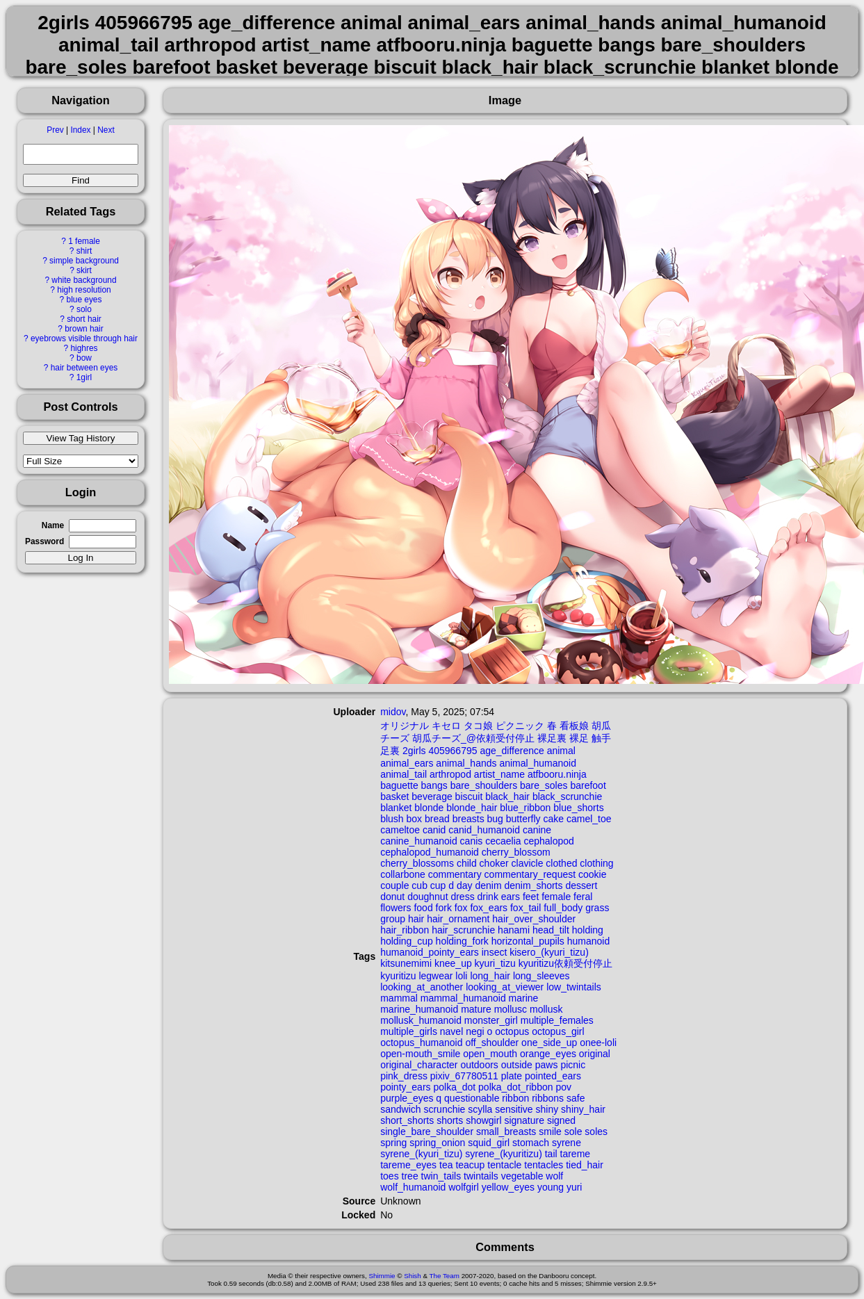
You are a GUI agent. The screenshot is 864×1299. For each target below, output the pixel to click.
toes (389, 1176)
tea (446, 1164)
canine (537, 829)
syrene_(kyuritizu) (503, 1153)
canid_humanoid (484, 829)
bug (495, 818)
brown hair (84, 329)
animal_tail (403, 774)
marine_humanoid (419, 1009)
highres (83, 348)
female (556, 896)
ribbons (548, 1098)
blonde (428, 807)
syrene (566, 1142)
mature (476, 1009)
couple (394, 885)
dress (462, 896)
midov (392, 711)
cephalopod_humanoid (429, 852)
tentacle (504, 1164)
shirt (84, 251)
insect (494, 952)
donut (392, 896)
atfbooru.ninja (557, 774)
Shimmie (381, 1276)
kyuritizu (398, 975)
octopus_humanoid (421, 1042)
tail (551, 1153)
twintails (481, 1176)
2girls (413, 750)
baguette (399, 785)
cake (553, 818)
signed (561, 1120)
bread (437, 818)
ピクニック (520, 725)
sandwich (400, 1109)
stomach (530, 1142)
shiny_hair (583, 1109)
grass (597, 907)
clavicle (528, 863)
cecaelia (503, 841)
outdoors (479, 1064)
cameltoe (400, 829)
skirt (84, 270)
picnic (572, 1064)
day (465, 885)
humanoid (588, 941)
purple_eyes (406, 1098)
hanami (514, 930)
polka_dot (454, 1087)
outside (516, 1064)
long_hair (490, 975)
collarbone (402, 874)
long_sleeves (541, 975)
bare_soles (544, 785)
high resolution (84, 290)
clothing (596, 863)
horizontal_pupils (527, 941)
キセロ (446, 725)
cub (419, 885)
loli (461, 975)
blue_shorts (578, 807)
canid (434, 829)
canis (471, 841)
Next (105, 130)
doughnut (427, 896)
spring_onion (437, 1142)
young (550, 1187)
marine (524, 998)
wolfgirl (463, 1187)
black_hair (507, 796)
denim (488, 885)
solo (84, 309)
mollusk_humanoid (421, 1020)
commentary (455, 874)
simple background (84, 260)
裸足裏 (552, 738)
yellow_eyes (508, 1187)
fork (444, 907)
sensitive (513, 1109)
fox (461, 907)
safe (576, 1098)
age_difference (512, 750)
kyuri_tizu (495, 963)
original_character (418, 1064)
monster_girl (491, 1020)
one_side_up (549, 1042)
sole (573, 1131)
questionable (471, 1098)
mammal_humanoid (463, 998)
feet (531, 896)
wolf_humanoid (413, 1187)
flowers (395, 907)
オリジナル (404, 725)
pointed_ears (553, 1075)
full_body (563, 907)
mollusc (510, 1009)
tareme (575, 1153)
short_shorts (407, 1120)
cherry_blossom (516, 852)
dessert (581, 885)
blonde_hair (471, 807)
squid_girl (489, 1142)
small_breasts (506, 1131)
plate (511, 1075)
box (415, 818)
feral (582, 896)
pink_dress (403, 1075)
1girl (84, 377)
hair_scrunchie (463, 930)
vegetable (522, 1176)
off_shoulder (492, 1042)
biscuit (469, 796)
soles (596, 1131)
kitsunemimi (406, 963)
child (467, 863)
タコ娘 (478, 725)
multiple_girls (408, 1031)
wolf (554, 1176)
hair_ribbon (404, 930)
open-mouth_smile (420, 1053)
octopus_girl (558, 1031)
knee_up (453, 963)
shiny (547, 1109)
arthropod (450, 774)
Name (53, 525)
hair (416, 918)
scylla (480, 1109)
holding (587, 930)
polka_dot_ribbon (515, 1087)
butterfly (523, 818)
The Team (444, 1276)
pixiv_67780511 (464, 1075)
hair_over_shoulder (534, 918)
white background (83, 280)
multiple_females (557, 1020)
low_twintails (573, 986)
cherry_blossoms (417, 863)
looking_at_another (421, 986)
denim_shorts (533, 885)
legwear (435, 975)
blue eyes (84, 299)
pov (563, 1087)
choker (494, 863)
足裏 (390, 750)
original (594, 1053)
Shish (412, 1276)
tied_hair (584, 1164)
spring (393, 1142)
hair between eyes (84, 368)
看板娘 (574, 725)
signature (524, 1120)
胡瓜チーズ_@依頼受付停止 (473, 738)
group (392, 918)
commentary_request (530, 874)
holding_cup (406, 941)
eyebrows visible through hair (84, 338)
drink (488, 896)
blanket (395, 807)
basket (394, 796)
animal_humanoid (537, 763)
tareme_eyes (408, 1164)
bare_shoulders (484, 785)
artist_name (499, 774)
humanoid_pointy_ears (429, 952)
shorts (450, 1120)
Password (44, 541)
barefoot (587, 785)
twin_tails (441, 1176)
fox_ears (488, 907)
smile (550, 1131)
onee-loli (598, 1042)
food (423, 907)
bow (84, 358)
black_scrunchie (567, 796)
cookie (592, 874)
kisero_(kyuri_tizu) (549, 952)
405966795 (452, 750)
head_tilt (550, 930)
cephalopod (548, 841)
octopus (512, 1031)
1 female (84, 241)
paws (546, 1064)
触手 (601, 738)
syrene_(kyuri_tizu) (421, 1153)
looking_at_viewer (505, 986)
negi (475, 1031)
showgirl (483, 1120)
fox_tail (525, 907)
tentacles (543, 1164)
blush (391, 818)
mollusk (546, 1009)
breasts (468, 818)
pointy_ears (405, 1087)
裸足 (579, 738)
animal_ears (406, 763)
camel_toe (589, 818)
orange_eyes (548, 1053)
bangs (434, 785)
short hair (84, 319)
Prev (55, 130)
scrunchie (444, 1109)
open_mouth (490, 1053)
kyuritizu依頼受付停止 (565, 963)
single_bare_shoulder (426, 1131)
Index (80, 130)
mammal (399, 998)
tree (410, 1176)
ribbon (515, 1098)
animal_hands (466, 763)
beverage (431, 796)
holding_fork (462, 941)
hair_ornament (458, 918)
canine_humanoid (418, 841)
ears (510, 896)
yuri (574, 1187)
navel (451, 1031)
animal (561, 750)
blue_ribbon (525, 807)
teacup (469, 1164)
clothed (561, 863)
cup (438, 885)
